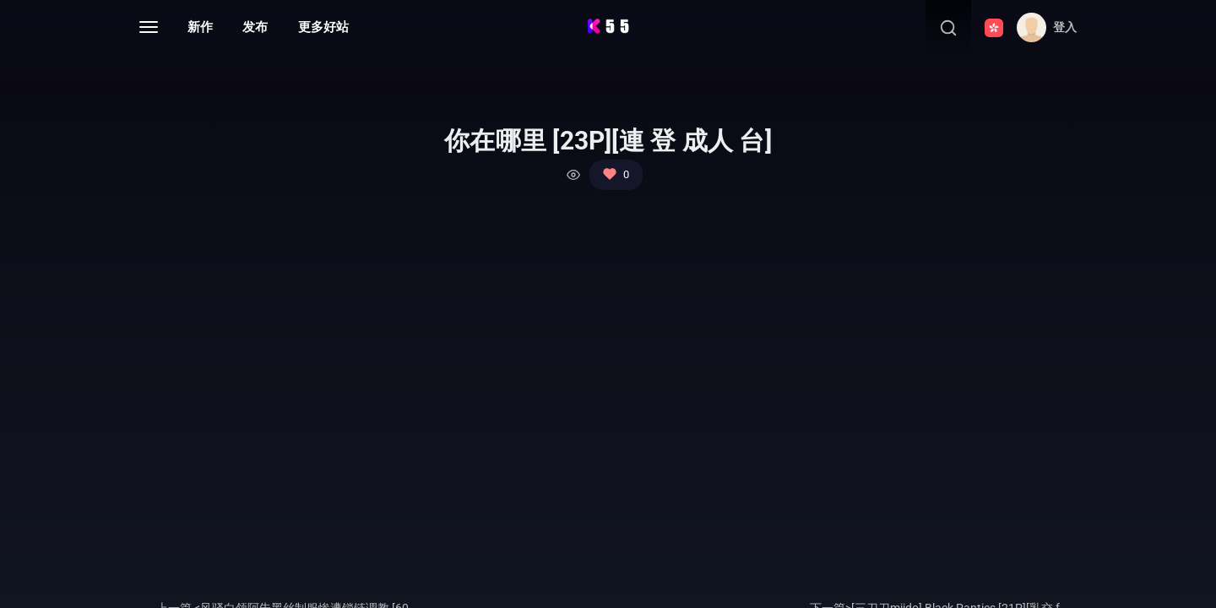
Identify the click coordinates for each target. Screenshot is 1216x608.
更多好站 (323, 27)
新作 (200, 27)
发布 (255, 27)
